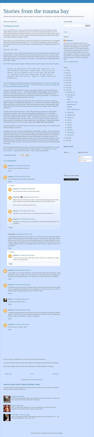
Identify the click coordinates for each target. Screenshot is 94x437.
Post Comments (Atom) (35, 379)
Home (32, 374)
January (69, 135)
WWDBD (69, 107)
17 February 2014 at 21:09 (26, 255)
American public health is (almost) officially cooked (21, 384)
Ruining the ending (72, 102)
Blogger (60, 433)
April (68, 127)
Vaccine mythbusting (17, 405)
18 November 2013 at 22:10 (27, 219)
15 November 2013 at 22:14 (22, 165)
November (70, 95)
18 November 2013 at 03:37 (27, 211)
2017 (67, 80)
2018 (67, 78)
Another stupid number (73, 109)
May (68, 125)
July (68, 120)
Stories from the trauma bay (36, 11)
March (69, 130)
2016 (67, 82)
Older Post (56, 374)
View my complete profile (71, 61)
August (69, 117)
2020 (67, 73)
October (69, 112)
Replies (12, 185)
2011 (67, 140)
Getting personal (71, 104)
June (68, 122)
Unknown (11, 165)
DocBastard (16, 197)
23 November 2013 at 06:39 (22, 310)
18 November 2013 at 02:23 (27, 189)
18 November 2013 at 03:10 (31, 197)
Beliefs (69, 99)
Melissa (10, 299)
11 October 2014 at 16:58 (21, 324)
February (70, 132)
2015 (67, 85)
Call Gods (69, 97)
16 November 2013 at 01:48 (24, 234)
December (70, 92)
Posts (81, 157)
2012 (67, 138)
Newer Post (8, 374)
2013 (67, 90)
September (70, 115)
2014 (67, 87)
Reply (9, 170)
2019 (67, 75)
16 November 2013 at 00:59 (22, 176)
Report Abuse (68, 146)
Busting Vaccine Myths (17, 396)
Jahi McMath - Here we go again (20, 414)
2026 (67, 70)
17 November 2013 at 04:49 (22, 284)
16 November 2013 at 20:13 (22, 270)
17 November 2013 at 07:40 (21, 299)
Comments (83, 160)
